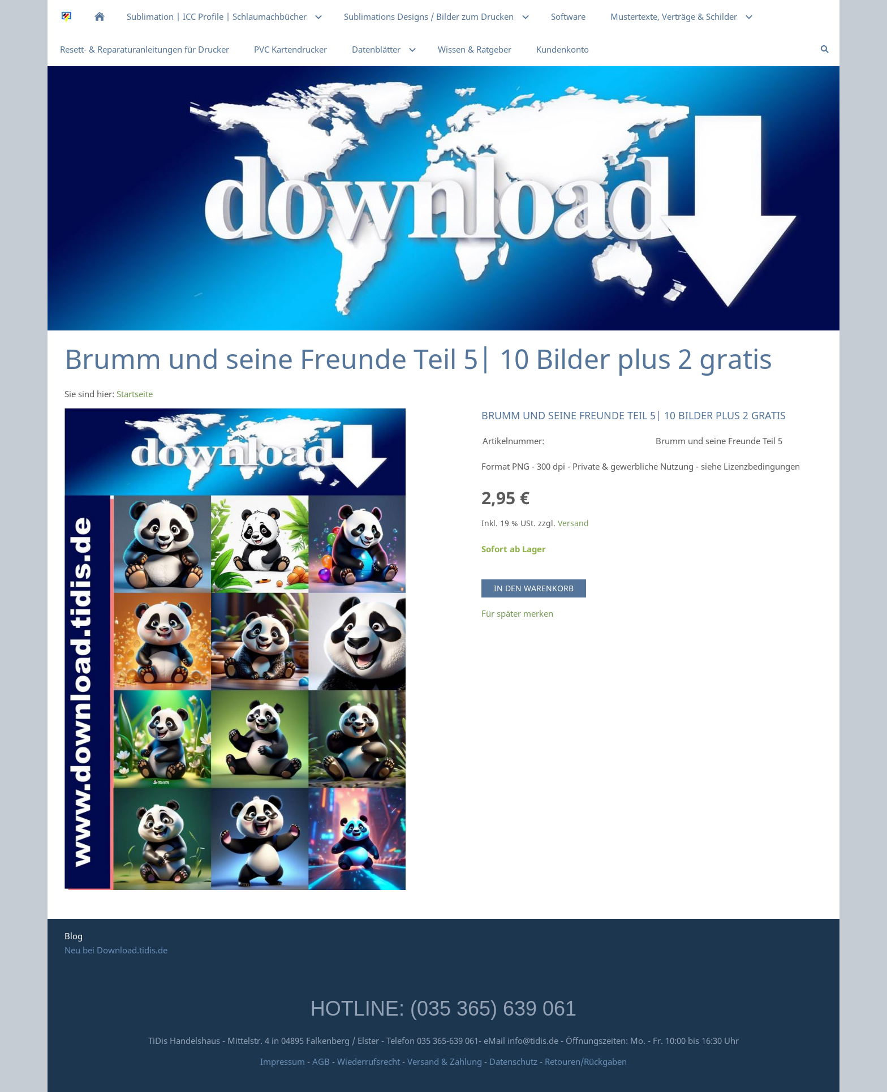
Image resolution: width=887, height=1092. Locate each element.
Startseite (135, 393)
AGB (321, 1061)
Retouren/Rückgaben (586, 1061)
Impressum (282, 1061)
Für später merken (517, 613)
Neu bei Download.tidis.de (115, 950)
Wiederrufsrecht (368, 1061)
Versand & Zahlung (445, 1061)
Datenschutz (513, 1061)
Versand (573, 523)
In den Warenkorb (534, 588)
